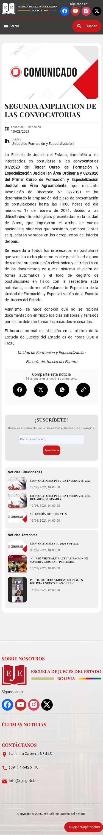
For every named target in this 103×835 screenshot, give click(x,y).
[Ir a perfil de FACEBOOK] (64, 11)
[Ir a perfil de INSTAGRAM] (86, 11)
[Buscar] (86, 26)
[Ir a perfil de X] (96, 11)
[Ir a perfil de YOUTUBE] (75, 11)
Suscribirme (51, 450)
